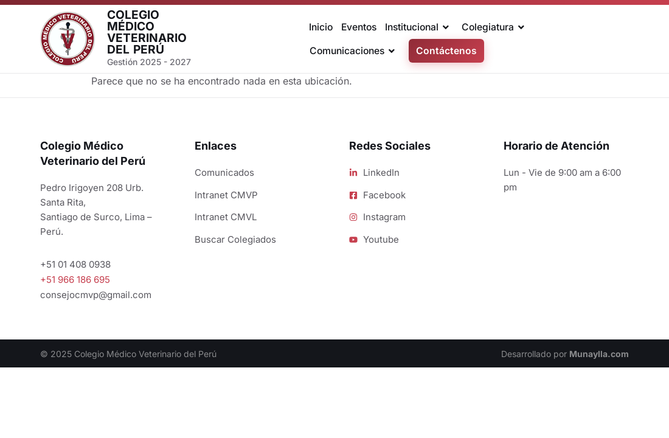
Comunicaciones (354, 51)
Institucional (419, 27)
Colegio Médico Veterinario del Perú (147, 32)
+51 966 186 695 (75, 279)
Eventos (358, 27)
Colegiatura (495, 27)
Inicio (321, 27)
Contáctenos (446, 51)
